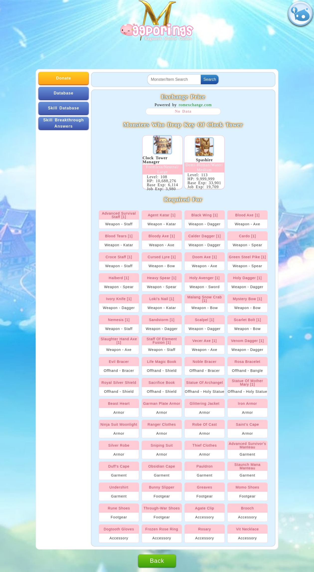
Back (157, 560)
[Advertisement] (157, 53)
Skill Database (63, 108)
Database (63, 93)
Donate (63, 78)
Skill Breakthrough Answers (63, 123)
